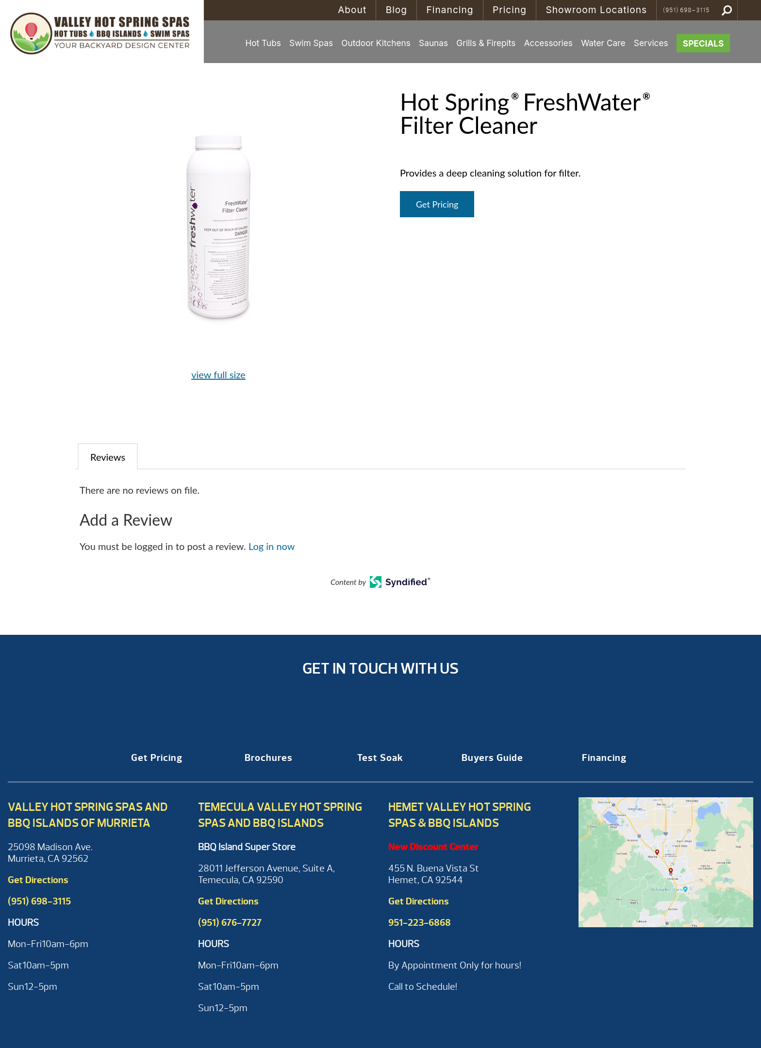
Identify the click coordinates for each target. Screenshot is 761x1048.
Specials (703, 43)
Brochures (269, 758)
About (352, 10)
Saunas (433, 43)
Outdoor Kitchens (376, 43)
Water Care (603, 43)
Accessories (548, 43)
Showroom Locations (596, 10)
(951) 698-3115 (686, 10)
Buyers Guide (492, 758)
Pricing (510, 10)
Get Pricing (437, 204)
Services (651, 43)
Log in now (271, 546)
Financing (449, 10)
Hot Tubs (263, 43)
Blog (396, 10)
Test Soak (380, 758)
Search (727, 10)
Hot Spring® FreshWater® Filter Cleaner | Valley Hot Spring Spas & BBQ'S (102, 31)
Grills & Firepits (485, 43)
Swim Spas (311, 43)
